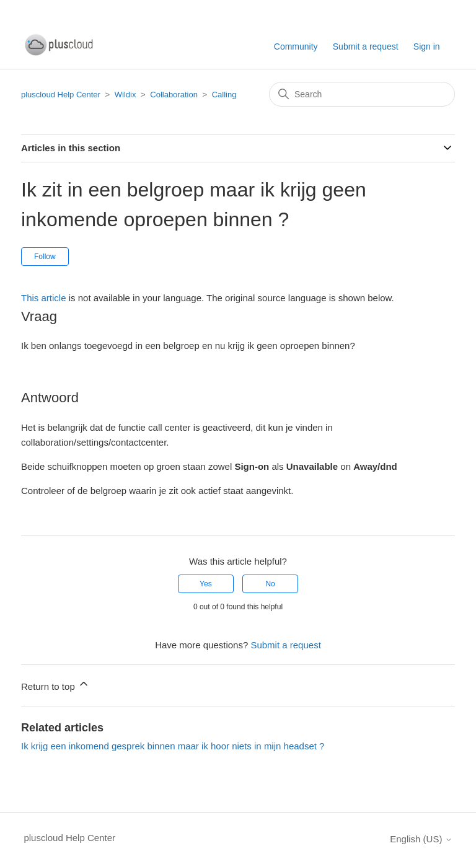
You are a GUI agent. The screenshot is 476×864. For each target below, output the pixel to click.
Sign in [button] (426, 46)
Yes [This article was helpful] (206, 584)
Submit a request (366, 46)
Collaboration (174, 94)
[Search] (362, 94)
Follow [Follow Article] (45, 256)
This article (43, 298)
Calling (224, 94)
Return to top (55, 684)
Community (296, 46)
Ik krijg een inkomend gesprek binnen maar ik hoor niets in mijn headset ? (172, 746)
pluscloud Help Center (60, 94)
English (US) (421, 839)
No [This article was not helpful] (270, 584)
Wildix (125, 94)
